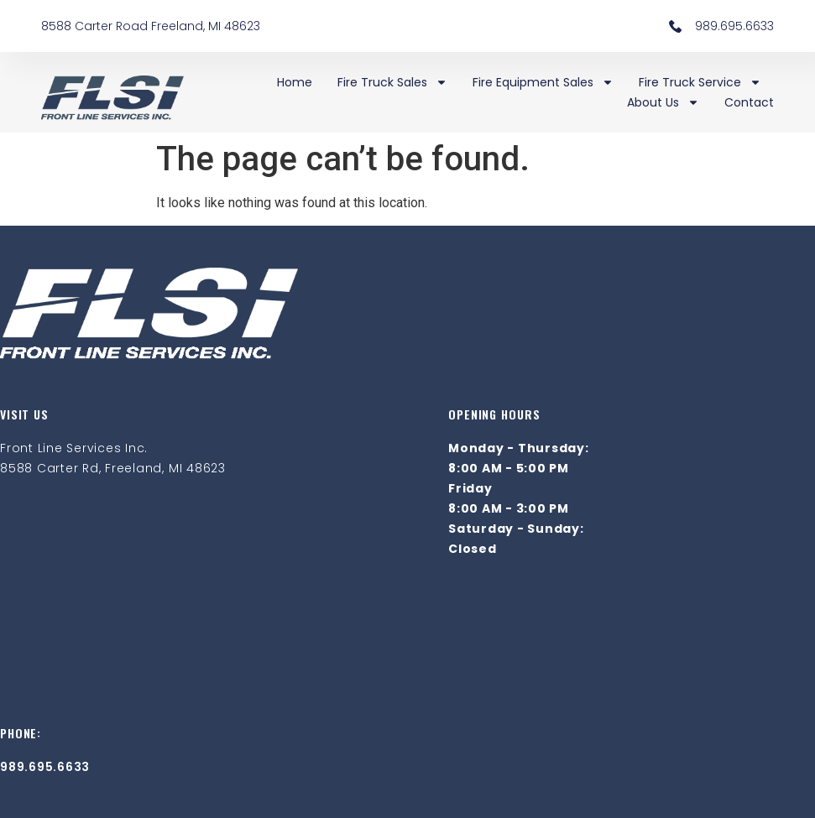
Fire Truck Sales (392, 82)
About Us (663, 102)
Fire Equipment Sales (543, 82)
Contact (749, 102)
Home (294, 82)
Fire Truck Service (700, 82)
